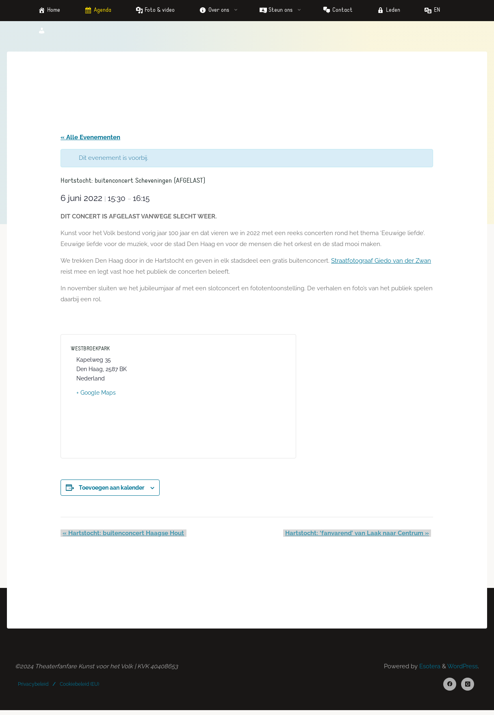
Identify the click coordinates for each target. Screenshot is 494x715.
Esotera (429, 670)
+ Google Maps (97, 395)
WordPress (462, 670)
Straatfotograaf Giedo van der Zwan (382, 262)
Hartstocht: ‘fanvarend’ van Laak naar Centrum (359, 536)
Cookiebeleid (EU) (80, 688)
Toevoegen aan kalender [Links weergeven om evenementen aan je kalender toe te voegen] (112, 490)
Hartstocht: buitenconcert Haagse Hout (122, 536)
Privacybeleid (33, 688)
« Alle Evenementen (91, 138)
